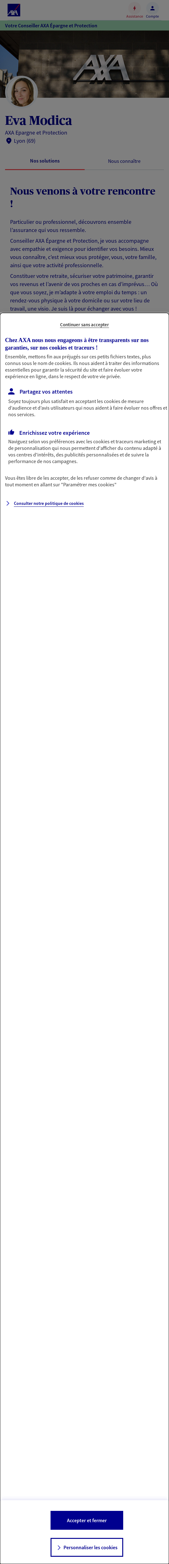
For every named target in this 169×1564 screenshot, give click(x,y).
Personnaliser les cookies (90, 1547)
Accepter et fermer (87, 1520)
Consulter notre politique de (49, 503)
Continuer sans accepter (84, 325)
